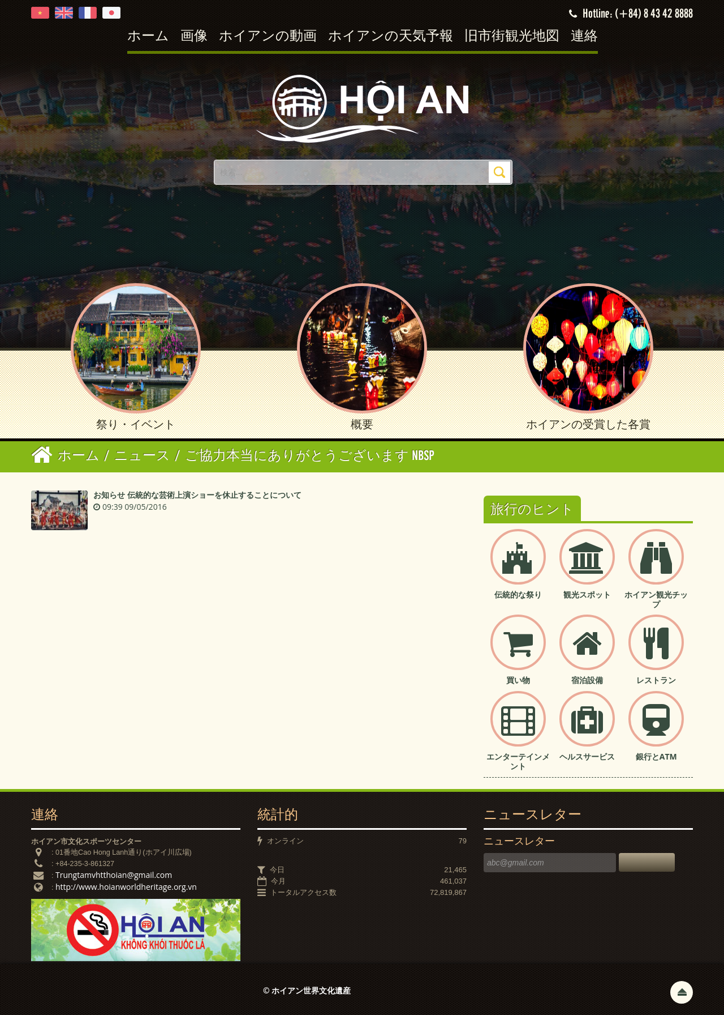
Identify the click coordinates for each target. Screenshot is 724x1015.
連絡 (584, 36)
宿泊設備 (587, 680)
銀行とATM (656, 756)
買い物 (518, 680)
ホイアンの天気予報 (390, 36)
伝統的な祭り (518, 594)
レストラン (656, 680)
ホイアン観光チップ (656, 599)
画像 (194, 36)
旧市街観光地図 (511, 36)
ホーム (148, 36)
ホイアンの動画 (268, 36)
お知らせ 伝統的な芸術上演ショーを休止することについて (197, 494)
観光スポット (587, 594)
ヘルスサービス (587, 756)
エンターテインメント (518, 761)
